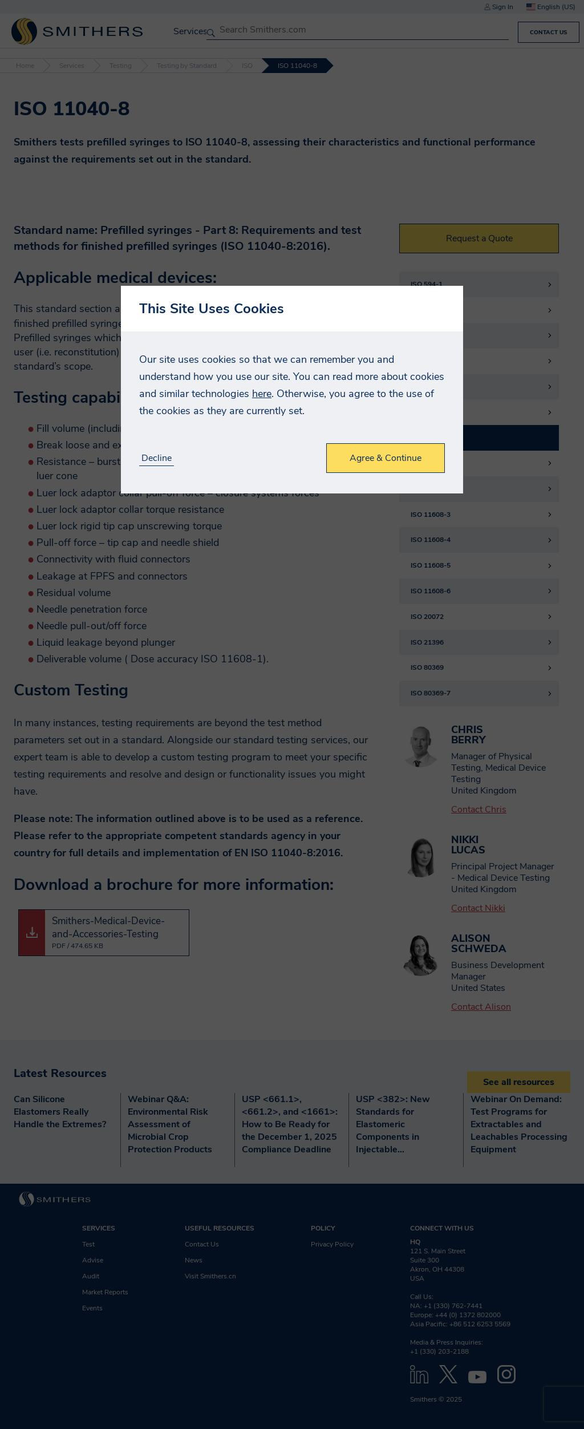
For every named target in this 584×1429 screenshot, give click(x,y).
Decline (156, 458)
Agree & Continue (385, 458)
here (261, 393)
